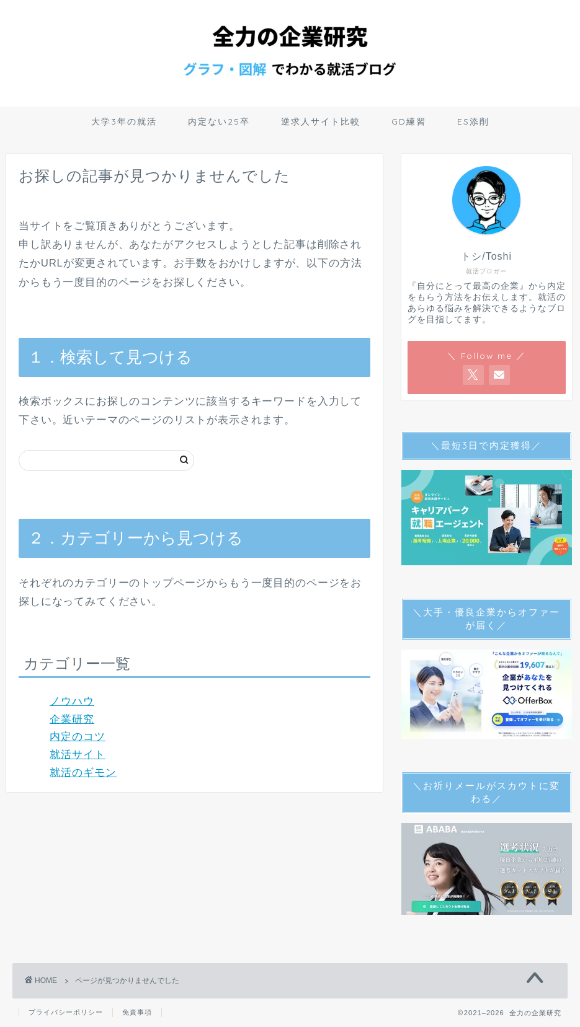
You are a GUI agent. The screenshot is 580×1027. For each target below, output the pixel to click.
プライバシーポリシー (66, 1012)
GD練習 (408, 121)
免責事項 (137, 1012)
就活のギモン (83, 772)
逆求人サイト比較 (320, 121)
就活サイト (77, 754)
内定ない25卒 (219, 121)
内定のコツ (77, 737)
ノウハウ (72, 701)
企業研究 (72, 719)
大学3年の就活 (124, 121)
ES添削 (473, 121)
